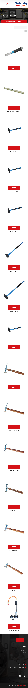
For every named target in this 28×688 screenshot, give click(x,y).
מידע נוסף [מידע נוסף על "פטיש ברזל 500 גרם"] (14, 347)
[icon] (20, 675)
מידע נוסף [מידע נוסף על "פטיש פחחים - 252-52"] (14, 387)
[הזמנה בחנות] (20, 27)
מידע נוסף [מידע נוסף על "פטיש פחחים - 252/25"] (14, 467)
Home (19, 21)
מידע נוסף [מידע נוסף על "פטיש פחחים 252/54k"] (14, 586)
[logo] (21, 4)
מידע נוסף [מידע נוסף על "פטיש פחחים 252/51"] (14, 427)
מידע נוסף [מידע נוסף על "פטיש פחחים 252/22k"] (14, 506)
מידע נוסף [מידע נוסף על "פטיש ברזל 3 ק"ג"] (14, 267)
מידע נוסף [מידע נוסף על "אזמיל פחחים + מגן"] (14, 68)
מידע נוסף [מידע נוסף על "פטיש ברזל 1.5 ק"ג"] (14, 187)
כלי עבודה (15, 21)
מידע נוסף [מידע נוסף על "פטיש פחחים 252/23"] (14, 546)
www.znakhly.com (21, 685)
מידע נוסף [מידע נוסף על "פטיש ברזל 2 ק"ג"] (14, 227)
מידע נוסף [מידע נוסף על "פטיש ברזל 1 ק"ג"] (14, 148)
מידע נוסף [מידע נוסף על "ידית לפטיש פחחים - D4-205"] (14, 108)
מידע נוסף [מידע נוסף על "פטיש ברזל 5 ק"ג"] (14, 307)
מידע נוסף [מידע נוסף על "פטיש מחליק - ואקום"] (14, 626)
